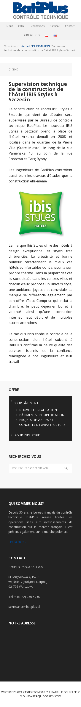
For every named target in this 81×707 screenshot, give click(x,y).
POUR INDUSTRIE (27, 435)
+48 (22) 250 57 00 (27, 597)
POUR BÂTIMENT (25, 403)
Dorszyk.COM (52, 696)
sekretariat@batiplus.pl (24, 607)
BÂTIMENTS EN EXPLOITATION (41, 415)
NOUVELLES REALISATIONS (39, 410)
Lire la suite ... (17, 542)
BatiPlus (41, 11)
